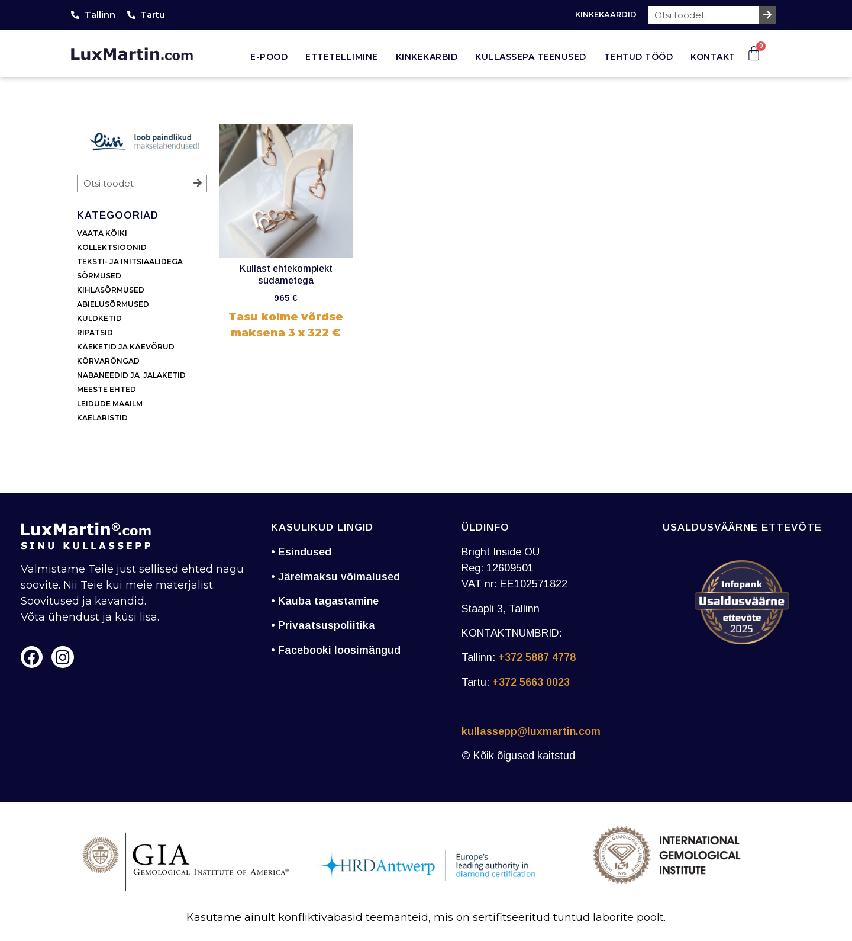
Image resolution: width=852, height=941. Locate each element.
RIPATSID (95, 332)
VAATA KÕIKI (102, 233)
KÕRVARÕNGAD (108, 361)
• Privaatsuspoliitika (323, 625)
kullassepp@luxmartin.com (531, 731)
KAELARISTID (102, 417)
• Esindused (301, 552)
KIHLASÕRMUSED (110, 289)
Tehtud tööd (638, 57)
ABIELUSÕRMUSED (113, 304)
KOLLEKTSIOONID (112, 247)
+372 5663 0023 (531, 682)
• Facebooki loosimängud (336, 650)
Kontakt (712, 57)
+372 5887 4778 (537, 657)
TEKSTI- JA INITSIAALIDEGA (130, 261)
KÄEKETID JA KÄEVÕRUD (126, 346)
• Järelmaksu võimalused (335, 577)
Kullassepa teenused (530, 57)
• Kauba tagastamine (325, 601)
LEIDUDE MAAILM (110, 403)
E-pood (269, 57)
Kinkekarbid (427, 57)
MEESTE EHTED (106, 389)
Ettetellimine (341, 57)
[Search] (767, 15)
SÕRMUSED (99, 275)
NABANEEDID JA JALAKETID (131, 375)
